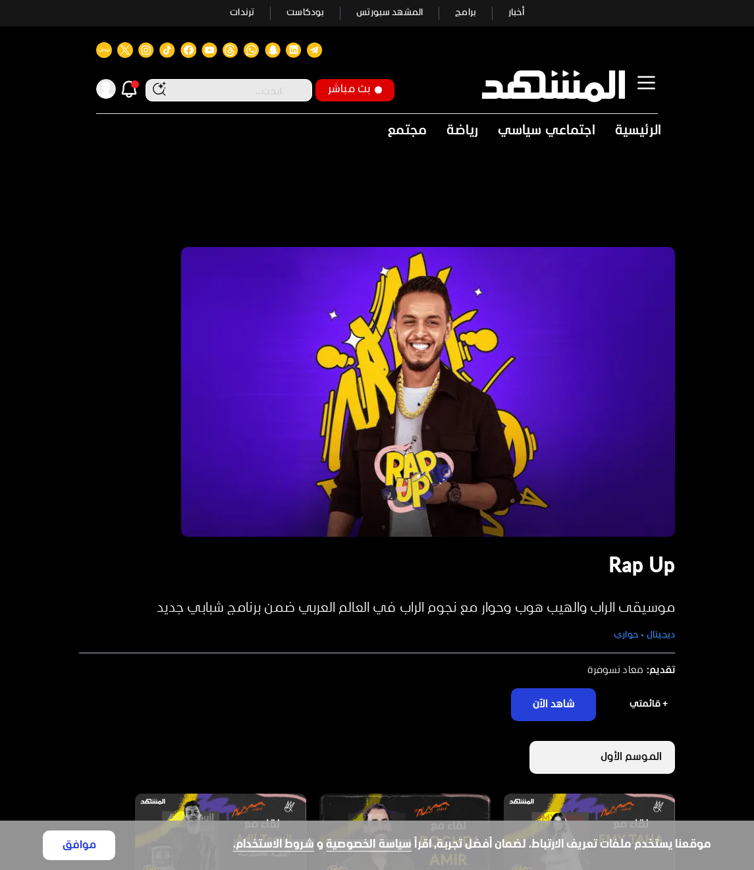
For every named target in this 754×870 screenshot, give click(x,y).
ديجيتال (661, 635)
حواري (626, 635)
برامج (465, 13)
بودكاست (305, 13)
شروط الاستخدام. (273, 844)
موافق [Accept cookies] (79, 845)
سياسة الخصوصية (369, 844)
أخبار (516, 13)
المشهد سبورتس (389, 13)
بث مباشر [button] (355, 89)
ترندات (242, 13)
